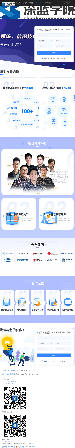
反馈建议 (11, 374)
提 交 (54, 52)
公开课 (25, 3)
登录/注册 (67, 3)
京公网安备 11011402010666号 (26, 447)
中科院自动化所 (11, 381)
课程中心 (19, 3)
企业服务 (39, 3)
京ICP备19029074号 (8, 447)
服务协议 (5, 374)
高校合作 (48, 3)
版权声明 (11, 370)
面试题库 (31, 3)
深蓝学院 (9, 441)
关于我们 (5, 370)
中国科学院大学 (11, 383)
